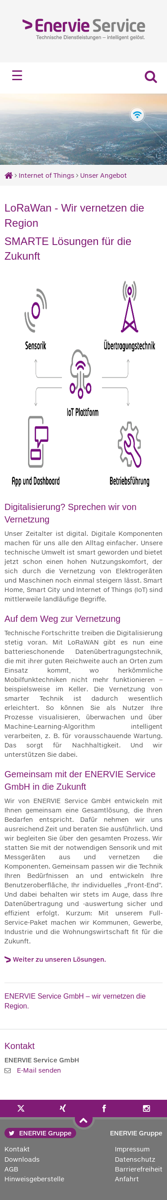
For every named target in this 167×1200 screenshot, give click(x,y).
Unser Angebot (103, 175)
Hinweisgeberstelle (34, 1179)
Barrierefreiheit (139, 1169)
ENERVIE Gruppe (40, 1133)
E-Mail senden (39, 1070)
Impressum (132, 1149)
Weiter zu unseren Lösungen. (59, 959)
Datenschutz (135, 1159)
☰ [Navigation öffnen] (17, 75)
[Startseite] (8, 175)
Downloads (22, 1159)
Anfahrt (127, 1179)
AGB (11, 1169)
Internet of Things (46, 175)
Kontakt (17, 1149)
